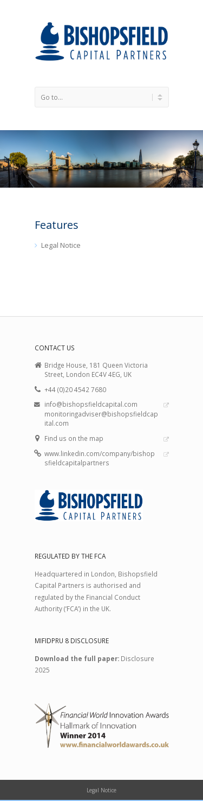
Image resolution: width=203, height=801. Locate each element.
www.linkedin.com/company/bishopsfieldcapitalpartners (99, 458)
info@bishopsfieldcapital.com (90, 404)
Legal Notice (61, 245)
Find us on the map (73, 438)
